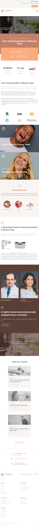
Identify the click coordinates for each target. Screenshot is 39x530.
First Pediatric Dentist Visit (24, 503)
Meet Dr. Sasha (3, 486)
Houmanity (7, 524)
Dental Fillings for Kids (23, 501)
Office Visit (2, 488)
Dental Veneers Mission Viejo (5, 503)
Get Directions (26, 464)
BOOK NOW (35, 6)
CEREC (17, 254)
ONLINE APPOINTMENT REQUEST (21, 56)
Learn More (5, 148)
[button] (37, 205)
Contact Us (2, 491)
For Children (3, 513)
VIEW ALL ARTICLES (19, 442)
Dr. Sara (34, 103)
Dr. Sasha (29, 103)
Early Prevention (3, 511)
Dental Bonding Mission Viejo (5, 501)
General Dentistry (23, 484)
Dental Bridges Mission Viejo (24, 486)
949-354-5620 (34, 1)
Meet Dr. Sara (3, 484)
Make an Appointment (4, 493)
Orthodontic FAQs (3, 516)
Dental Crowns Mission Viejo (24, 488)
